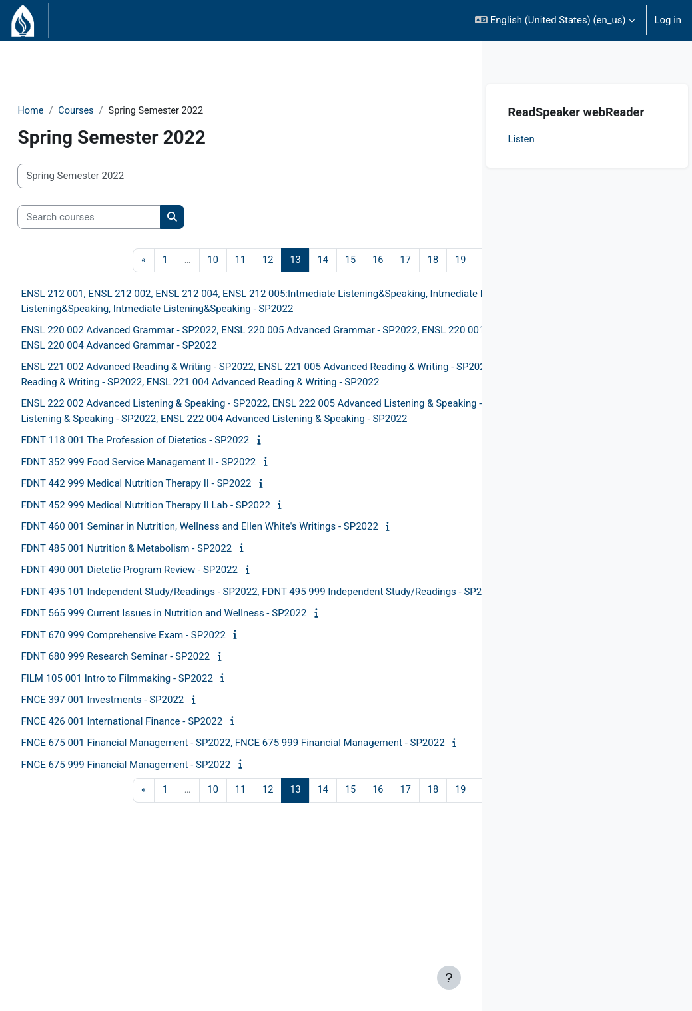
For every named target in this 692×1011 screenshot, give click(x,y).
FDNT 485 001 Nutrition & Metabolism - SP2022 (156, 634)
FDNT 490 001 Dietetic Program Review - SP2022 (159, 655)
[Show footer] (449, 978)
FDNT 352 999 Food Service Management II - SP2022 (168, 547)
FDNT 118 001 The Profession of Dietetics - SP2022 (165, 525)
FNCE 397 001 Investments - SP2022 (132, 800)
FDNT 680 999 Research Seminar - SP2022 (145, 757)
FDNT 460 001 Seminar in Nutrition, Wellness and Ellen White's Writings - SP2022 (229, 612)
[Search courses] (118, 217)
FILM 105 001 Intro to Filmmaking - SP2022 (147, 778)
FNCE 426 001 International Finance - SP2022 (151, 821)
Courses (107, 111)
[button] (554, 20)
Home (60, 111)
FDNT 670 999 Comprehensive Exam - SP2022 (153, 735)
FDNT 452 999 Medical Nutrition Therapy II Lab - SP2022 (175, 590)
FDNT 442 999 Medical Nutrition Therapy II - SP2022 (166, 568)
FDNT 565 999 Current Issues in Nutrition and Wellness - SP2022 (193, 713)
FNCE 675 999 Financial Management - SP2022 (155, 880)
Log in (668, 20)
